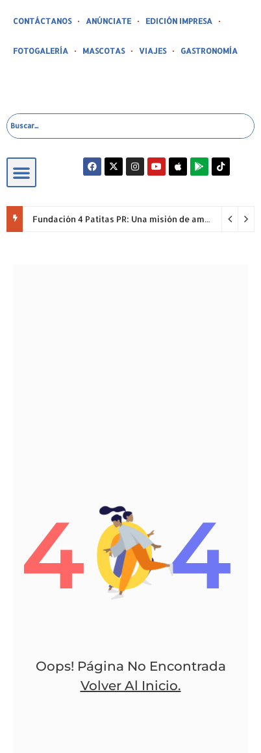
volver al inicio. (131, 685)
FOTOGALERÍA (40, 51)
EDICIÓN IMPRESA (178, 21)
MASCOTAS (103, 51)
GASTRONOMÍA (209, 51)
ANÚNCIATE (108, 21)
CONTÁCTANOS (42, 21)
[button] (21, 172)
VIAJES (152, 51)
